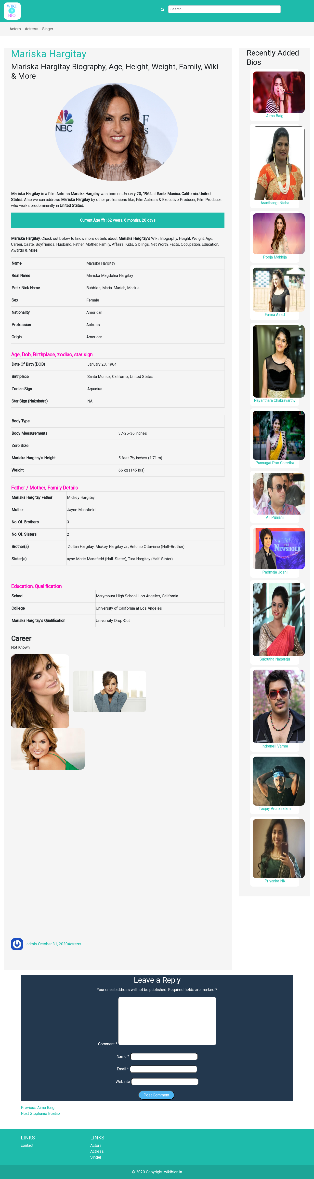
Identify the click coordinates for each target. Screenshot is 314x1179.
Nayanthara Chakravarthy (275, 400)
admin (31, 944)
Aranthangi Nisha (275, 203)
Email (123, 1069)
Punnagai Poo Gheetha (274, 462)
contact (27, 1145)
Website (123, 1081)
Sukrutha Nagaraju (275, 659)
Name (123, 1056)
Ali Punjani (275, 517)
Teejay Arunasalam (275, 808)
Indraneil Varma (275, 746)
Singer (47, 29)
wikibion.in (173, 1172)
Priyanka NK (274, 881)
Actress (31, 29)
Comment (107, 1044)
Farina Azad (275, 314)
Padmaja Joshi (275, 572)
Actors (15, 29)
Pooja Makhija (275, 257)
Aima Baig (274, 116)
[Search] (224, 9)
